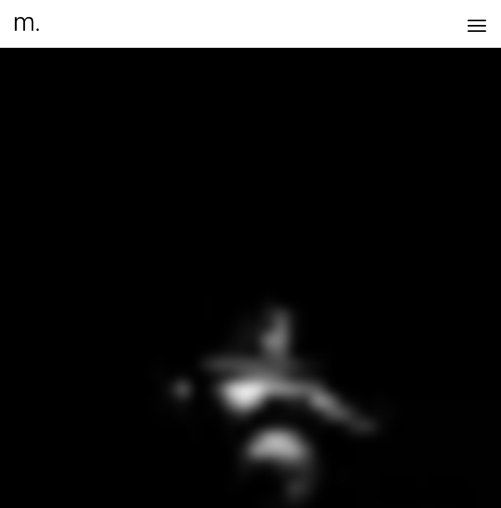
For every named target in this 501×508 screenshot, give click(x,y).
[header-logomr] (27, 24)
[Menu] (471, 24)
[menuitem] (471, 24)
